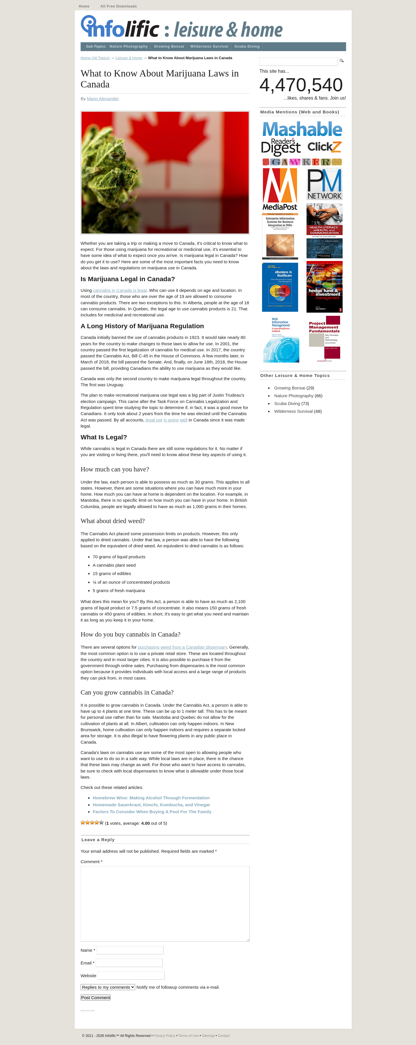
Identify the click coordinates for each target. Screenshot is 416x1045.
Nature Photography (129, 46)
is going (171, 419)
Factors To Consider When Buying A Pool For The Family (152, 811)
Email (87, 962)
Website (88, 975)
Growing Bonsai (169, 46)
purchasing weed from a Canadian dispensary (182, 647)
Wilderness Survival (209, 46)
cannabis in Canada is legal (120, 290)
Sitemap (208, 1036)
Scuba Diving (247, 46)
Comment (92, 861)
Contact (224, 1036)
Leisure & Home (129, 58)
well (183, 419)
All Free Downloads (119, 6)
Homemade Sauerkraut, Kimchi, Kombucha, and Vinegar (151, 804)
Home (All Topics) (95, 58)
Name (88, 950)
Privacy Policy (164, 1036)
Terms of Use (188, 1036)
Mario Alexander (102, 98)
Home (84, 6)
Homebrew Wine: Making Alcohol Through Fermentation (151, 797)
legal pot (154, 419)
